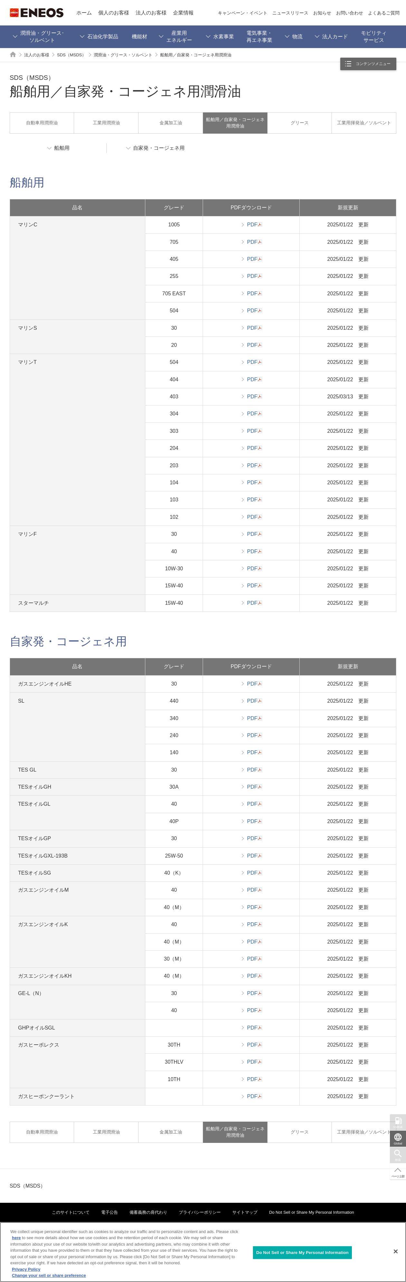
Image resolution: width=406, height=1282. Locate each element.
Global (398, 1143)
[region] (203, 1252)
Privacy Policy (26, 1269)
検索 (398, 1160)
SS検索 (398, 1127)
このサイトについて (71, 1212)
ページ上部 (398, 1176)
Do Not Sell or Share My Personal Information (311, 1212)
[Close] (396, 1251)
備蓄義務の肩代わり (148, 1212)
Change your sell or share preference (49, 1275)
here (16, 1237)
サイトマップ (244, 1212)
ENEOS (36, 12)
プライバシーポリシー (200, 1212)
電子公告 (109, 1212)
